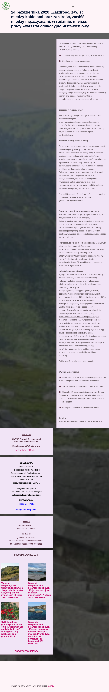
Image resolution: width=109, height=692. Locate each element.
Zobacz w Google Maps (26, 450)
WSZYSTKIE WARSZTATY (26, 651)
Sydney (51, 686)
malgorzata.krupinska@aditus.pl (26, 495)
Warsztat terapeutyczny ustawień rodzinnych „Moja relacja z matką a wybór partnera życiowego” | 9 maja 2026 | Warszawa (12, 590)
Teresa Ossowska (26, 504)
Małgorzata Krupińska (26, 510)
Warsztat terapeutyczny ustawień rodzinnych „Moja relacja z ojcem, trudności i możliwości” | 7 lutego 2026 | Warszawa (39, 590)
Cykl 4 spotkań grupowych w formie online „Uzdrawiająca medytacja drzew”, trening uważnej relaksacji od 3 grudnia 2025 (12, 629)
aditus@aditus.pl (32, 470)
